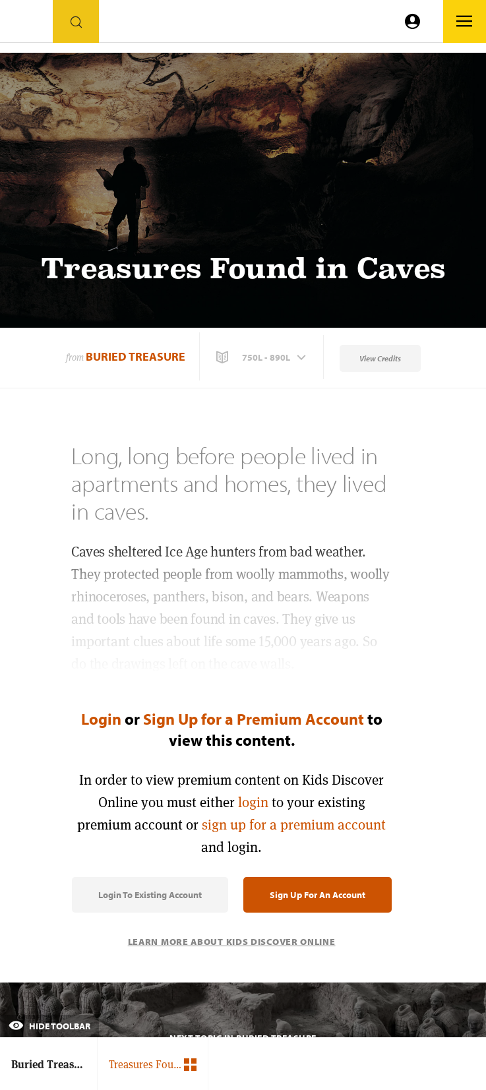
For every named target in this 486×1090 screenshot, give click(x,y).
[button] (262, 357)
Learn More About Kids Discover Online (232, 942)
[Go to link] (26, 24)
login (253, 802)
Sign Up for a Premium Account (253, 719)
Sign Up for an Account (317, 895)
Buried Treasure (135, 356)
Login (101, 719)
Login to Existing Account (150, 895)
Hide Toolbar (49, 1026)
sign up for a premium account (294, 824)
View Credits (380, 358)
